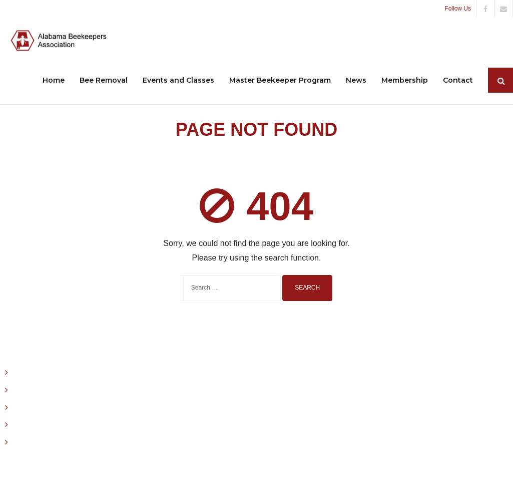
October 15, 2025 (41, 390)
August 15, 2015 (38, 424)
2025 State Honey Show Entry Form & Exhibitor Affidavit (102, 407)
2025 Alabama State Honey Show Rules (77, 442)
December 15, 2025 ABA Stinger (65, 372)
